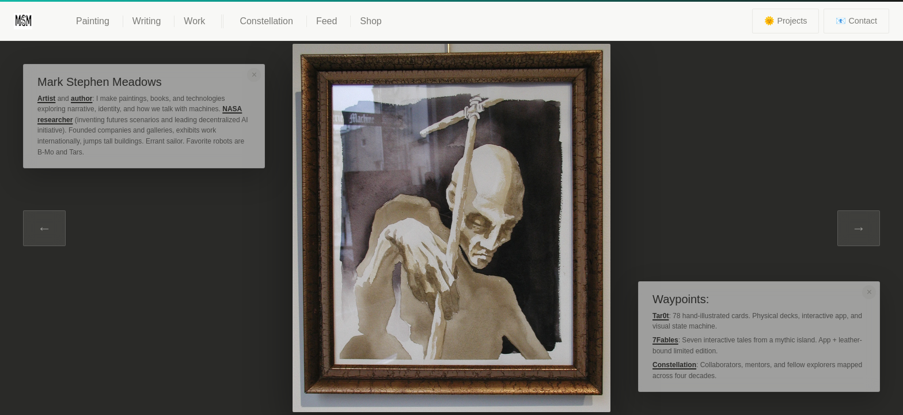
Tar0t (660, 316)
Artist (46, 99)
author (81, 99)
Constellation (266, 21)
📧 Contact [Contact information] (856, 20)
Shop (370, 21)
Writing (146, 21)
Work (194, 21)
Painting (92, 21)
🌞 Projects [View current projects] (785, 20)
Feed (326, 21)
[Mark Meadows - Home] (23, 21)
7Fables (665, 340)
